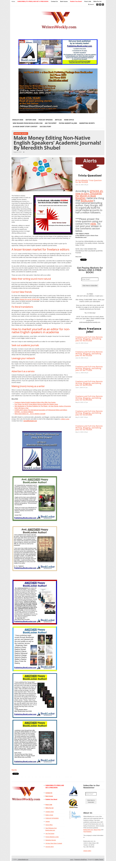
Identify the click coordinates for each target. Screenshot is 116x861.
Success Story (45, 127)
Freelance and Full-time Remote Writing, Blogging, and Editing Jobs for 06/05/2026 (89, 383)
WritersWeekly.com (22, 859)
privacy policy (87, 850)
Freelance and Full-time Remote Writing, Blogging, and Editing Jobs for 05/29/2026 (89, 398)
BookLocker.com (88, 829)
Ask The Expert (51, 123)
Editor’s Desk (31, 120)
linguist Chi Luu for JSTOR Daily (29, 299)
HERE (93, 223)
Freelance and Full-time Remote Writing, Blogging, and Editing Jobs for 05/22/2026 (89, 413)
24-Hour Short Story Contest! (25, 127)
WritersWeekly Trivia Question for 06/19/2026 (88, 181)
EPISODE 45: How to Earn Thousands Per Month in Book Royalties (89, 194)
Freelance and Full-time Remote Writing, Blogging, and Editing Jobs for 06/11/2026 (89, 368)
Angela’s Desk (17, 120)
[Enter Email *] (90, 279)
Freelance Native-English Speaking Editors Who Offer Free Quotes (35, 402)
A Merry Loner (65, 419)
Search (91, 4)
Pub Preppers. (87, 831)
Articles (58, 120)
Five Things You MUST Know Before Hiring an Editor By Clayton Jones (36, 404)
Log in (71, 859)
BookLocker (87, 200)
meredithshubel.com (30, 421)
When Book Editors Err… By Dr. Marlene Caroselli (30, 414)
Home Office (69, 120)
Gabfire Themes (99, 859)
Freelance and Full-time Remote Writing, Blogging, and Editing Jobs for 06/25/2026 (89, 339)
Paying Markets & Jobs (68, 123)
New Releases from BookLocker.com (27, 123)
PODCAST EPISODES (46, 120)
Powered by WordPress (80, 859)
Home (13, 1)
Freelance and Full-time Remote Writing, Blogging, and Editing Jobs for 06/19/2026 (89, 354)
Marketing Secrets (87, 123)
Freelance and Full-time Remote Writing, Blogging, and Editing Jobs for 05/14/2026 (89, 428)
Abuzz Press (97, 829)
